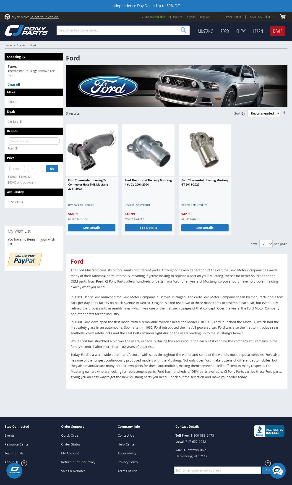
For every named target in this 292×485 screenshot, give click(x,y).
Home (8, 45)
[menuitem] (205, 31)
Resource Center (17, 444)
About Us (11, 462)
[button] (262, 17)
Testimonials (14, 453)
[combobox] (123, 30)
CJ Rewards (175, 16)
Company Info (129, 426)
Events (10, 435)
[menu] (241, 31)
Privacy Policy (128, 462)
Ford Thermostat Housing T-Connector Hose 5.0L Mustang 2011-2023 (88, 184)
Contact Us (126, 435)
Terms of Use (128, 471)
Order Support (72, 426)
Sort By (239, 113)
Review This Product (81, 205)
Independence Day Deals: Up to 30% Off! (146, 5)
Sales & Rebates (73, 471)
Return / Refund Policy (78, 462)
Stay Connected (17, 426)
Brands (21, 45)
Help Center (127, 444)
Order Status (233, 17)
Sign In (191, 16)
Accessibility (127, 453)
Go (52, 168)
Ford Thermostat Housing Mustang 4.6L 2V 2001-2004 (148, 182)
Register (205, 16)
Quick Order (70, 435)
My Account (70, 453)
